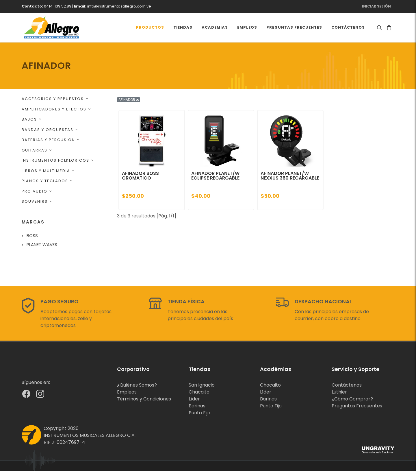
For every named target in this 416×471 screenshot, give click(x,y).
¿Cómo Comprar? (352, 399)
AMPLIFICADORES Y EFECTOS (56, 109)
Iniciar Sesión (376, 6)
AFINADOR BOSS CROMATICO (140, 175)
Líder (194, 399)
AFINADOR (128, 99)
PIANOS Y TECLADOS (47, 181)
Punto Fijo (199, 412)
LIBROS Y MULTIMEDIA (48, 170)
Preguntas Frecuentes (357, 405)
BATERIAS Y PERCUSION (51, 140)
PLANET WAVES (42, 244)
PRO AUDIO (37, 191)
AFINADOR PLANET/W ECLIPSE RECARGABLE (215, 175)
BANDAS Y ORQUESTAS (50, 129)
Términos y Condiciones (144, 399)
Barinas (197, 405)
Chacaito (199, 392)
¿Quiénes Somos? (137, 385)
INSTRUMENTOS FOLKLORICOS (58, 160)
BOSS (32, 235)
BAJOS (32, 119)
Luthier (339, 392)
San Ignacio (202, 385)
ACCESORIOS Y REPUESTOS (55, 98)
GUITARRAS (37, 150)
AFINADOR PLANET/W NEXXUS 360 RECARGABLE (290, 175)
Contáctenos (347, 385)
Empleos (127, 392)
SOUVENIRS (37, 201)
